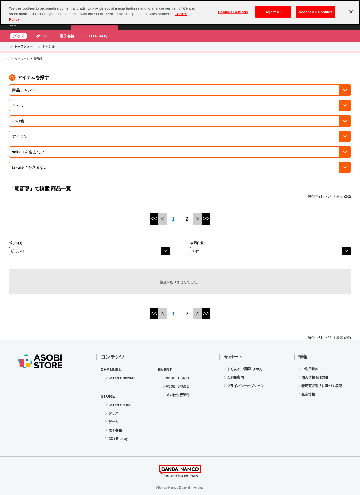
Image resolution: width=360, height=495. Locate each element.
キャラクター (23, 46)
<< (153, 218)
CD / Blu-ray (97, 36)
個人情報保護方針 (315, 377)
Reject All (273, 8)
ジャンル (48, 46)
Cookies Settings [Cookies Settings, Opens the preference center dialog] (233, 8)
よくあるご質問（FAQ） (245, 369)
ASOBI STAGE (177, 386)
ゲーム (41, 36)
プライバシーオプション (245, 386)
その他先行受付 (178, 395)
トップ (6, 58)
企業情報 (308, 394)
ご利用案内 (235, 377)
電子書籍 (67, 36)
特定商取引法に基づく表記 (322, 386)
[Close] (351, 8)
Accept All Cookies (315, 8)
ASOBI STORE (119, 405)
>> (206, 218)
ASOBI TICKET (178, 378)
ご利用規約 (310, 369)
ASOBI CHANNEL (122, 378)
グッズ (18, 36)
